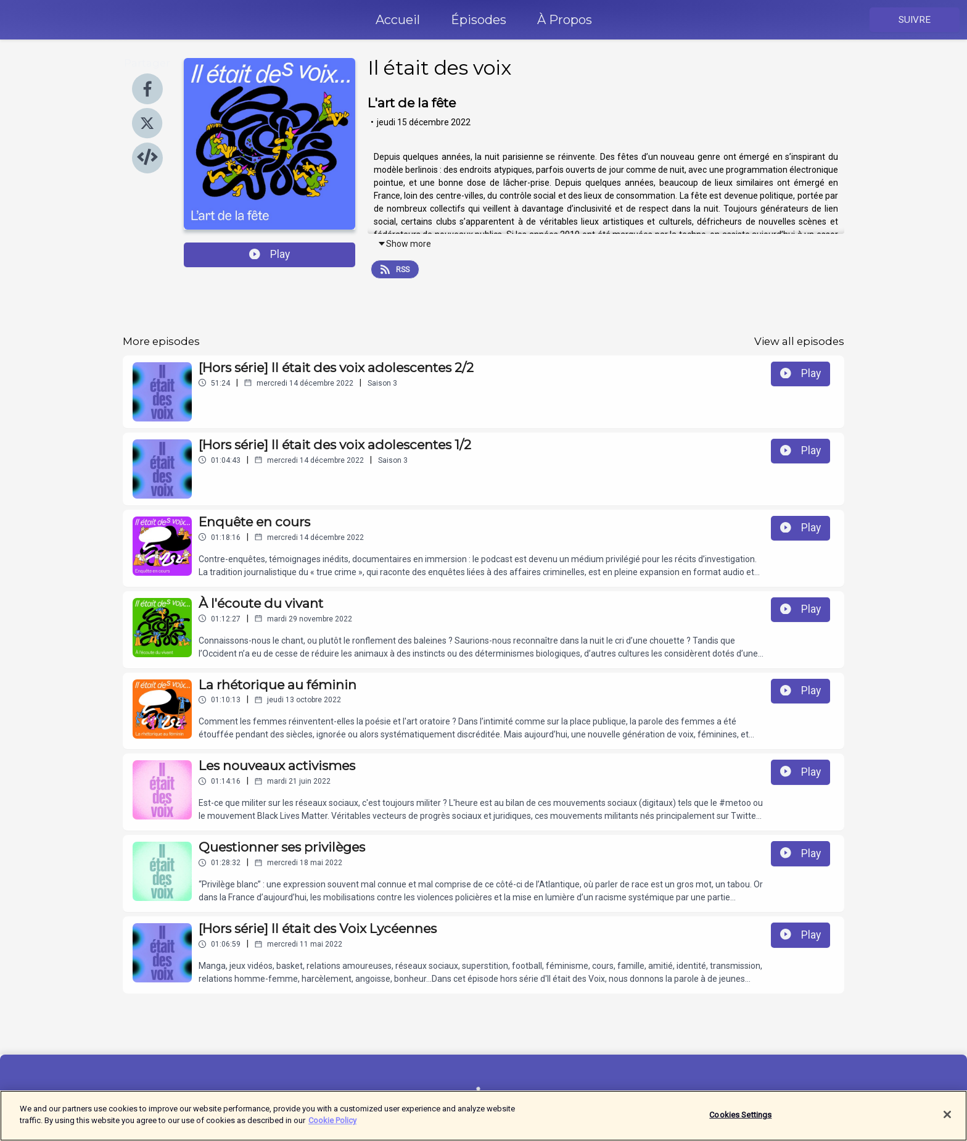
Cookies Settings (740, 1121)
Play (269, 254)
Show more (404, 244)
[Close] (947, 1121)
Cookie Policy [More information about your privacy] (332, 1127)
